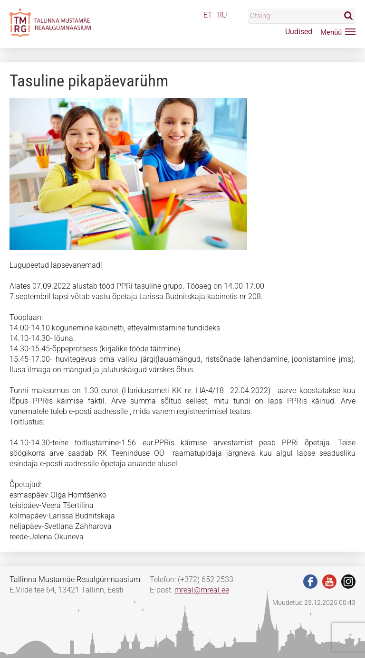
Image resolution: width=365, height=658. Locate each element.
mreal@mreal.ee (201, 589)
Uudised (298, 31)
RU (222, 14)
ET (207, 14)
